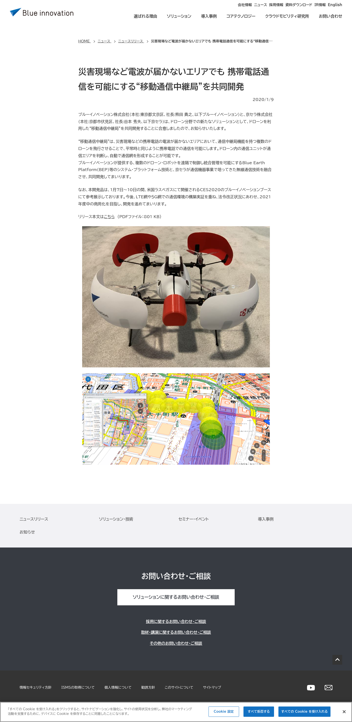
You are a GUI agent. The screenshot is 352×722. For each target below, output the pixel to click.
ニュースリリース (34, 519)
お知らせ (27, 532)
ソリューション (179, 20)
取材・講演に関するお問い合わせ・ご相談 (176, 632)
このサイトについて (179, 687)
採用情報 (255, 9)
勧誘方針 (148, 687)
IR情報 (313, 9)
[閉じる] (344, 711)
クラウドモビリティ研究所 (287, 20)
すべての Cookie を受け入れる (304, 711)
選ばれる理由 (145, 20)
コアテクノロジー (241, 20)
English (335, 9)
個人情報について (118, 687)
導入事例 (209, 20)
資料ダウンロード (285, 9)
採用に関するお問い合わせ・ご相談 (176, 621)
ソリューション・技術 (116, 519)
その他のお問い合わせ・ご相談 (176, 643)
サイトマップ (212, 687)
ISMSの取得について (78, 687)
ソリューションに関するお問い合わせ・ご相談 (176, 597)
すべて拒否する (259, 711)
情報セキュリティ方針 (36, 687)
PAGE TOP (337, 660)
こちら (109, 217)
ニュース (232, 9)
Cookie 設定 (224, 711)
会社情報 (209, 9)
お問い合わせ (330, 20)
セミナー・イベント (193, 519)
